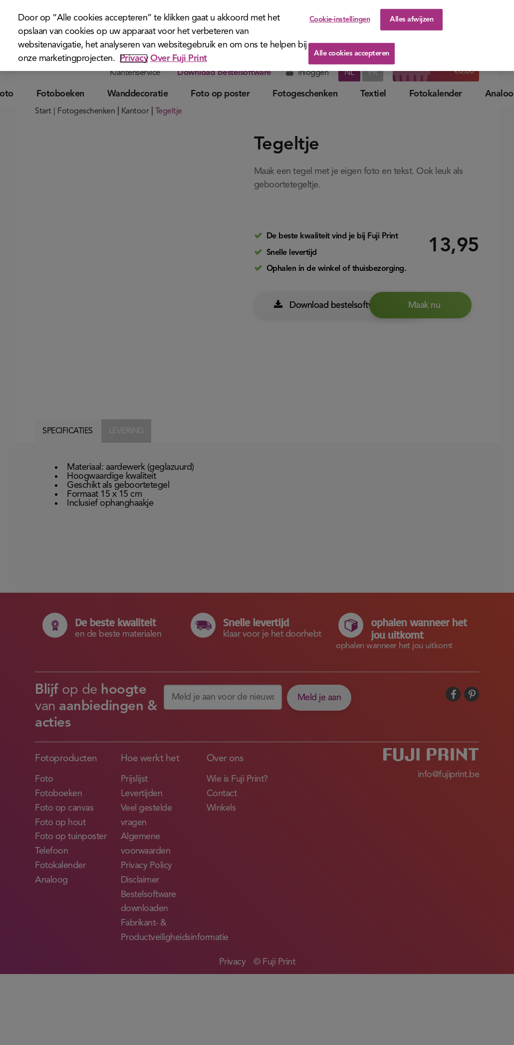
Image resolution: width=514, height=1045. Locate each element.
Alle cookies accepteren (351, 53)
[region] (257, 35)
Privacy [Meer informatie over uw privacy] (134, 58)
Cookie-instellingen (339, 19)
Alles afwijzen (411, 19)
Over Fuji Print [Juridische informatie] (178, 58)
